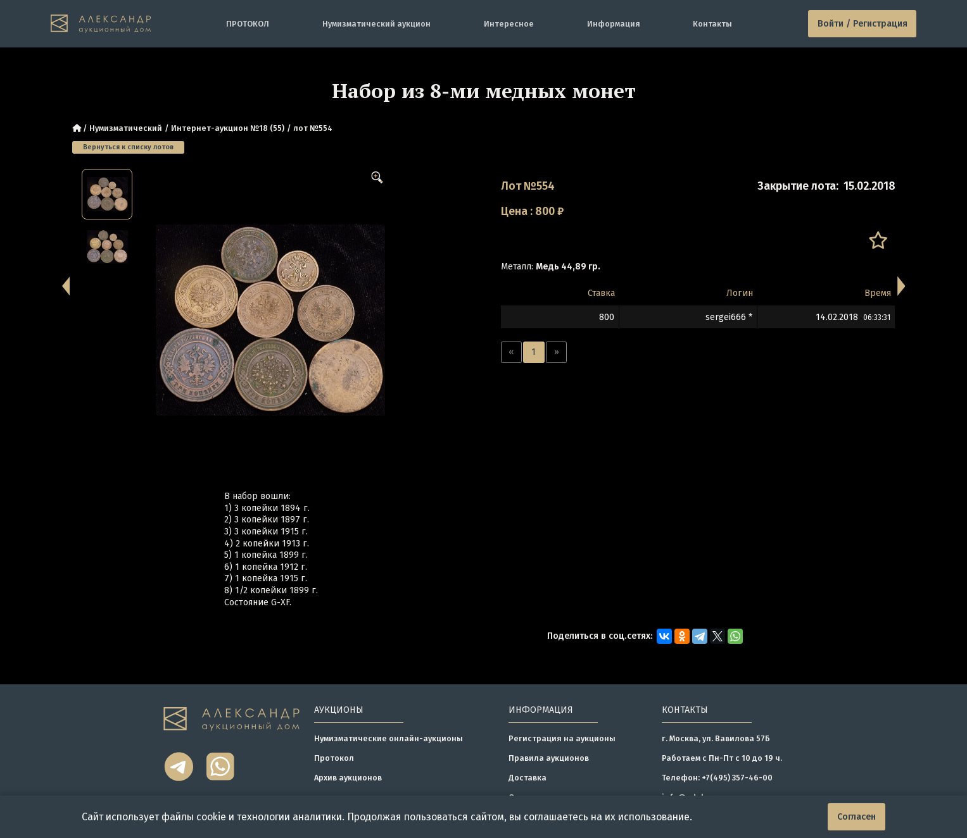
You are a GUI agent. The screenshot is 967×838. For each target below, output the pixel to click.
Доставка (528, 777)
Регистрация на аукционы (562, 738)
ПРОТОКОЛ (247, 23)
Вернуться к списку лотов (128, 147)
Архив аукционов (348, 777)
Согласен (856, 816)
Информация (613, 23)
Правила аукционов (549, 758)
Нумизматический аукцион (376, 23)
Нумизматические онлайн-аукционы (388, 738)
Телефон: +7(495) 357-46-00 (717, 777)
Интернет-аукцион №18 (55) (227, 128)
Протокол (334, 758)
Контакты (712, 23)
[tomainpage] (101, 24)
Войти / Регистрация (862, 23)
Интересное (509, 23)
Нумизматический (125, 128)
